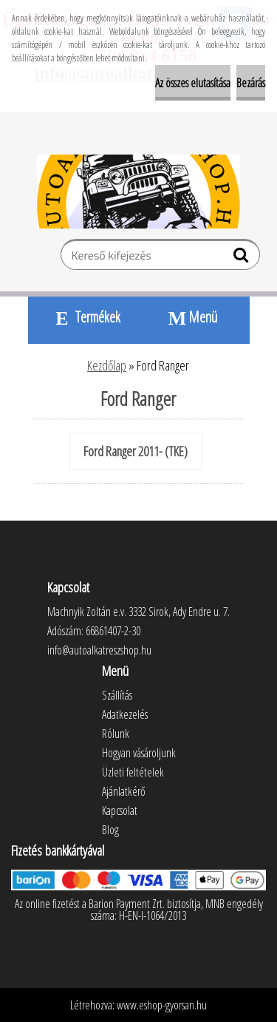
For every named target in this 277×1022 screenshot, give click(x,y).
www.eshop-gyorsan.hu (162, 1005)
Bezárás (250, 83)
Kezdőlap (106, 365)
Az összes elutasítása (192, 83)
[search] (242, 258)
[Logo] (138, 192)
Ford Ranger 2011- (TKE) (135, 451)
